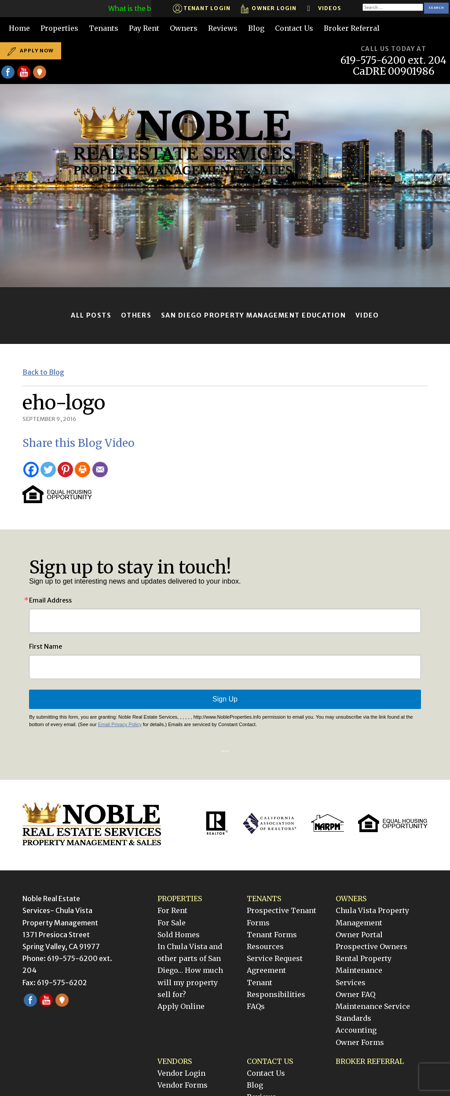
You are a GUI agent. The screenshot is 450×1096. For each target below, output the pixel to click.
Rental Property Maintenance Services (363, 970)
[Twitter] (48, 469)
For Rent (172, 910)
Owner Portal (359, 934)
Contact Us (294, 28)
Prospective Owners (371, 946)
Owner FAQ (355, 994)
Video (367, 315)
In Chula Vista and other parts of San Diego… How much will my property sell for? (190, 970)
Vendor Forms (182, 1085)
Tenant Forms (272, 934)
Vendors (174, 1061)
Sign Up (225, 699)
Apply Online (181, 1006)
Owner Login (268, 8)
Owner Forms (360, 1042)
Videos (324, 8)
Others (136, 315)
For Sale (171, 922)
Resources (265, 946)
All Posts (91, 315)
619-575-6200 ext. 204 (393, 60)
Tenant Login (202, 8)
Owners (184, 28)
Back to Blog (43, 372)
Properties (59, 28)
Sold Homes (178, 934)
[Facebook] (31, 469)
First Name (45, 646)
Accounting (356, 1030)
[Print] (82, 469)
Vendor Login (181, 1073)
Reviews (223, 28)
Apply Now (30, 51)
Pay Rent (144, 28)
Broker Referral (352, 28)
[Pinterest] (65, 469)
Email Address (50, 600)
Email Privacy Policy (120, 724)
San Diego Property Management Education (253, 315)
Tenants (103, 28)
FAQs (256, 1006)
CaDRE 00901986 (394, 71)
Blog (256, 28)
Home (19, 28)
